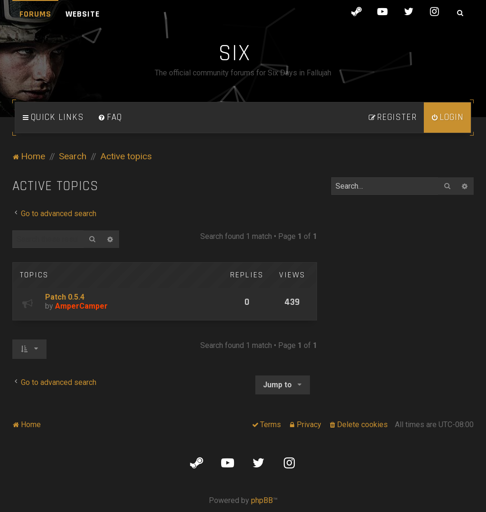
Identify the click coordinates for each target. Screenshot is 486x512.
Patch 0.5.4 (64, 297)
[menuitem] (110, 117)
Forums (35, 14)
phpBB (262, 500)
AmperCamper (81, 306)
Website (82, 14)
